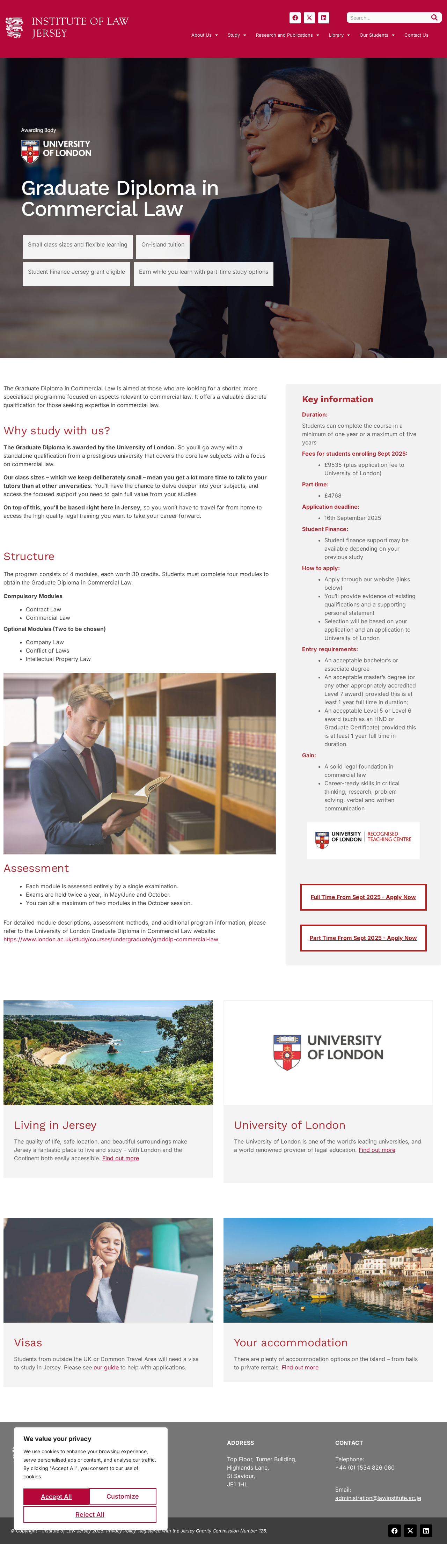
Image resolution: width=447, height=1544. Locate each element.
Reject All (124, 1497)
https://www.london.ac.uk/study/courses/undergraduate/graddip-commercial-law (110, 939)
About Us (204, 35)
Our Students (377, 35)
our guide (106, 1367)
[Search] (434, 17)
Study (237, 35)
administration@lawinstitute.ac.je (378, 1497)
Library (339, 35)
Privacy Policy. (121, 1531)
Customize (57, 1497)
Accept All (91, 1514)
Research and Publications (287, 35)
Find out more (377, 1149)
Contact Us (416, 35)
